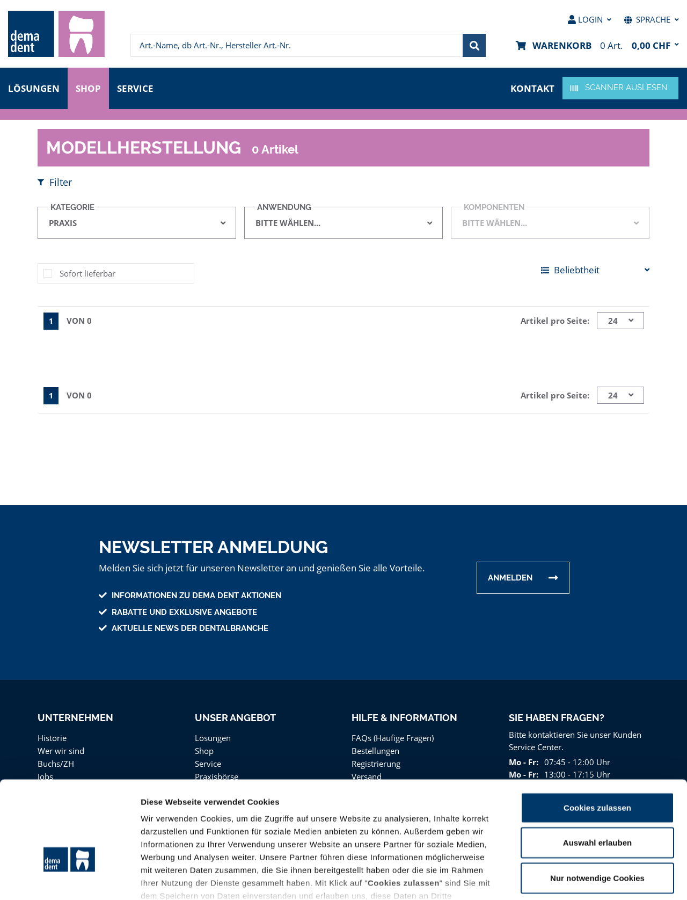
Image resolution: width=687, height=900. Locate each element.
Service (138, 87)
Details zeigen (571, 878)
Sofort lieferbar (86, 273)
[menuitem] (56, 34)
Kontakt (533, 87)
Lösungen (34, 87)
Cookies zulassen (597, 736)
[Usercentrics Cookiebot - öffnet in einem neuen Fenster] (69, 879)
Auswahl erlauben (597, 770)
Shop (88, 87)
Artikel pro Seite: (556, 320)
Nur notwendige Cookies (597, 806)
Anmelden (510, 578)
